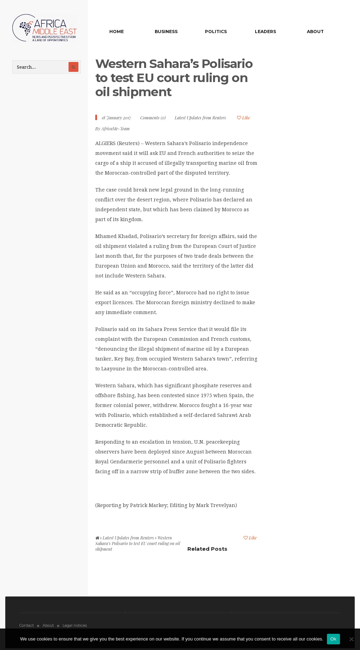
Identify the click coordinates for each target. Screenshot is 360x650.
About (315, 31)
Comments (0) (153, 117)
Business (166, 31)
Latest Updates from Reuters (200, 117)
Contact (26, 625)
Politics (216, 31)
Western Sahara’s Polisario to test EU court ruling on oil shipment (174, 77)
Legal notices (75, 625)
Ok (333, 639)
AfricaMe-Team (115, 128)
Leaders (265, 31)
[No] (351, 639)
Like (243, 117)
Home (116, 31)
